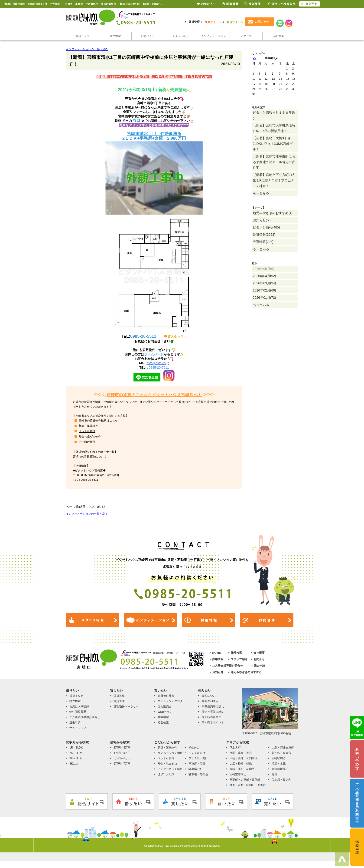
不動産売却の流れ (213, 706)
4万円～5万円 (122, 753)
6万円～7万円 (122, 763)
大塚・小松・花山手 (242, 769)
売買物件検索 (166, 695)
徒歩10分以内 (166, 774)
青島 (274, 774)
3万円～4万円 (122, 747)
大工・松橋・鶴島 (241, 763)
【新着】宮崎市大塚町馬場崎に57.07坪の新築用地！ (274, 128)
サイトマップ (77, 727)
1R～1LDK (76, 747)
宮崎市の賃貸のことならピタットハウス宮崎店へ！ (154, 395)
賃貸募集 (119, 695)
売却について (210, 695)
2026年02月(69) (264, 290)
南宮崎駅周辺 (280, 769)
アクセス (246, 36)
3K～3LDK (76, 758)
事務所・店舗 (196, 763)
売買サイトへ (213, 22)
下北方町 (235, 747)
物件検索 (115, 36)
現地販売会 (165, 706)
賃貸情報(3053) (264, 234)
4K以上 (73, 763)
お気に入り (148, 36)
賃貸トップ (82, 36)
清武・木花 (279, 763)
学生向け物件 (87, 442)
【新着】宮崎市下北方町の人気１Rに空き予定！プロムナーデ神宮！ (274, 180)
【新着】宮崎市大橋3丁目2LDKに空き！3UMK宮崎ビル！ (273, 143)
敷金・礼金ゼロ (167, 763)
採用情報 (217, 659)
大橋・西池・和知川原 (243, 758)
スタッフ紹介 (180, 36)
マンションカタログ (170, 701)
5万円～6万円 (122, 758)
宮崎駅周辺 (279, 758)
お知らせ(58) (262, 220)
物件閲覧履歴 (77, 711)
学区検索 (163, 717)
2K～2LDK (76, 753)
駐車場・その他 (198, 774)
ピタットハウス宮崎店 (89, 470)
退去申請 (259, 665)
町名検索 (163, 722)
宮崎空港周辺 (238, 774)
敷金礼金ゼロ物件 (90, 436)
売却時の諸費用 (211, 717)
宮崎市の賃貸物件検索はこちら (98, 420)
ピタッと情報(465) (266, 227)
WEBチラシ (165, 711)
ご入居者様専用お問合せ (227, 665)
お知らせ (217, 672)
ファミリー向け (198, 758)
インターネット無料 (170, 769)
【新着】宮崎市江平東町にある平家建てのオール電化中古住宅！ (274, 162)
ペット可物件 (87, 431)
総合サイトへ (235, 22)
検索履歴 (252, 4)
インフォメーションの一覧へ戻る (87, 49)
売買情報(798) (263, 242)
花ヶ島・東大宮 (281, 753)
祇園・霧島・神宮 (241, 753)
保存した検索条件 (281, 4)
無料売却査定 (210, 701)
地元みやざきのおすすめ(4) (272, 213)
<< (254, 58)
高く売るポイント (213, 722)
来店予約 (310, 4)
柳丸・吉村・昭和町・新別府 (248, 785)
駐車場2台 (194, 769)
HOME (216, 652)
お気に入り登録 (79, 706)
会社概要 (278, 36)
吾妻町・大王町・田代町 (245, 779)
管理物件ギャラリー (126, 706)
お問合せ (259, 659)
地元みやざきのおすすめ (246, 672)
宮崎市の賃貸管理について (89, 456)
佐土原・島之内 (281, 779)
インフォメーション (213, 36)
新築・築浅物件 (88, 425)
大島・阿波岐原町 (283, 747)
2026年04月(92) (264, 276)
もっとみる (261, 193)
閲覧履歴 (230, 4)
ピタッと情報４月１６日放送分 (274, 115)
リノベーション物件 (170, 753)
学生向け (194, 747)
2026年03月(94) (264, 283)
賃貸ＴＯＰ (76, 695)
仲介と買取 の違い (213, 711)
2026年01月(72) (264, 297)
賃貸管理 (194, 21)
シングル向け (196, 753)
